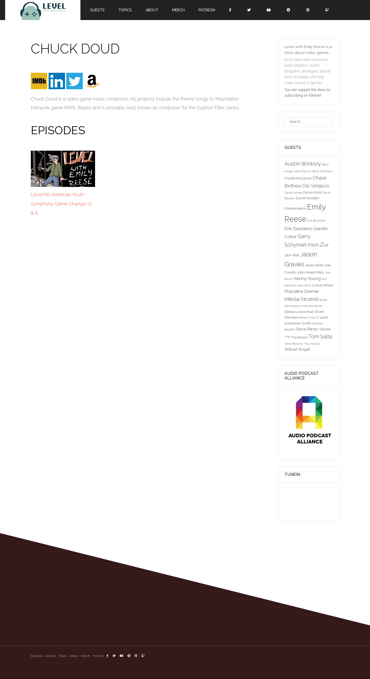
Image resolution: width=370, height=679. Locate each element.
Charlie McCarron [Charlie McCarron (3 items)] (298, 178)
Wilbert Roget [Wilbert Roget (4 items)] (297, 349)
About (152, 10)
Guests (97, 10)
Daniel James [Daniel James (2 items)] (293, 192)
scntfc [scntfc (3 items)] (306, 323)
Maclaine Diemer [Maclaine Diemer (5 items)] (301, 291)
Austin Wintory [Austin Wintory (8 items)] (302, 163)
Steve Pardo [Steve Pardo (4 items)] (307, 329)
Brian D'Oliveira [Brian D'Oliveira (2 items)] (322, 171)
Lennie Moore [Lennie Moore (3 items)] (322, 285)
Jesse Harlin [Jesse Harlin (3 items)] (314, 265)
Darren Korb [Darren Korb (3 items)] (312, 192)
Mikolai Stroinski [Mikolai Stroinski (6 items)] (301, 299)
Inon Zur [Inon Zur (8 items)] (318, 244)
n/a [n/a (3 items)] (304, 306)
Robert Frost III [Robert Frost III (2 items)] (308, 317)
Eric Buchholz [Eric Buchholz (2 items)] (316, 220)
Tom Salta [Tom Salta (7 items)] (320, 336)
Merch (178, 10)
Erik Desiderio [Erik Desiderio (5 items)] (298, 228)
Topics (125, 10)
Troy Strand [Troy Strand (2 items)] (311, 343)
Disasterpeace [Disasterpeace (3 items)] (295, 208)
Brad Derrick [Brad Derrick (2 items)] (303, 171)
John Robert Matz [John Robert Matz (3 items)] (310, 272)
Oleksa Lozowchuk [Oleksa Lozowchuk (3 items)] (298, 312)
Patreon (207, 10)
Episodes (37, 656)
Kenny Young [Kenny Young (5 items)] (307, 278)
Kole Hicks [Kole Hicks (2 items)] (304, 285)
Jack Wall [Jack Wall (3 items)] (291, 255)
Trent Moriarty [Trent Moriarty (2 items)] (293, 343)
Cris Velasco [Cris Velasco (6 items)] (315, 185)
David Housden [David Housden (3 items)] (307, 198)
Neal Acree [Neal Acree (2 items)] (315, 305)
